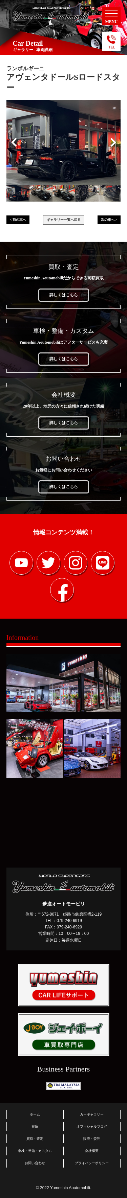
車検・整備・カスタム (35, 1151)
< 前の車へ (18, 220)
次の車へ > (109, 220)
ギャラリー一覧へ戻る (64, 220)
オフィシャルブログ (92, 1126)
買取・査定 (34, 1139)
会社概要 (92, 1151)
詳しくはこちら (63, 295)
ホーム (35, 1114)
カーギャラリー (92, 1114)
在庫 (34, 1126)
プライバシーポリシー (92, 1163)
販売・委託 (91, 1139)
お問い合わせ (35, 1163)
